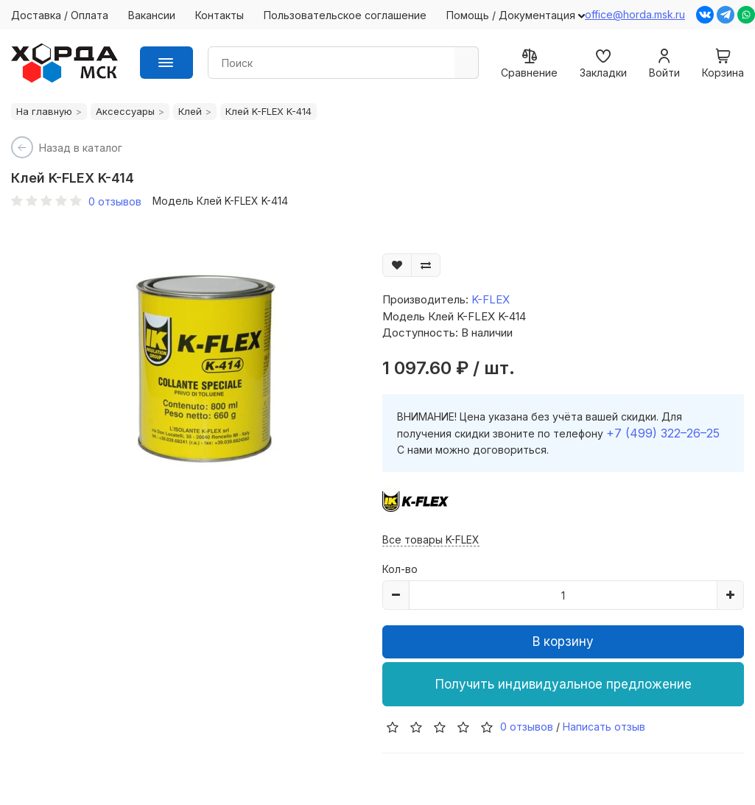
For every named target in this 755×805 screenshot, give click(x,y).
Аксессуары (125, 111)
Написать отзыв (604, 726)
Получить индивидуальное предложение (563, 684)
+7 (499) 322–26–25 (663, 433)
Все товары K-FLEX (431, 539)
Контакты (219, 15)
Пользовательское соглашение (345, 15)
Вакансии (151, 15)
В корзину (563, 641)
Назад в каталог (80, 147)
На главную (44, 111)
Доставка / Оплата (59, 15)
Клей (190, 111)
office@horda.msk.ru (635, 14)
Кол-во (400, 569)
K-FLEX (490, 299)
